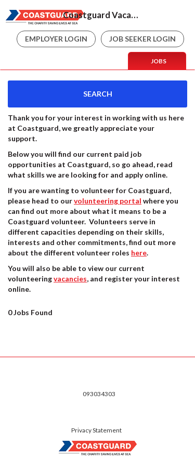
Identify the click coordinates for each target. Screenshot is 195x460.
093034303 (99, 394)
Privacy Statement (96, 430)
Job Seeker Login (142, 38)
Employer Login (56, 38)
